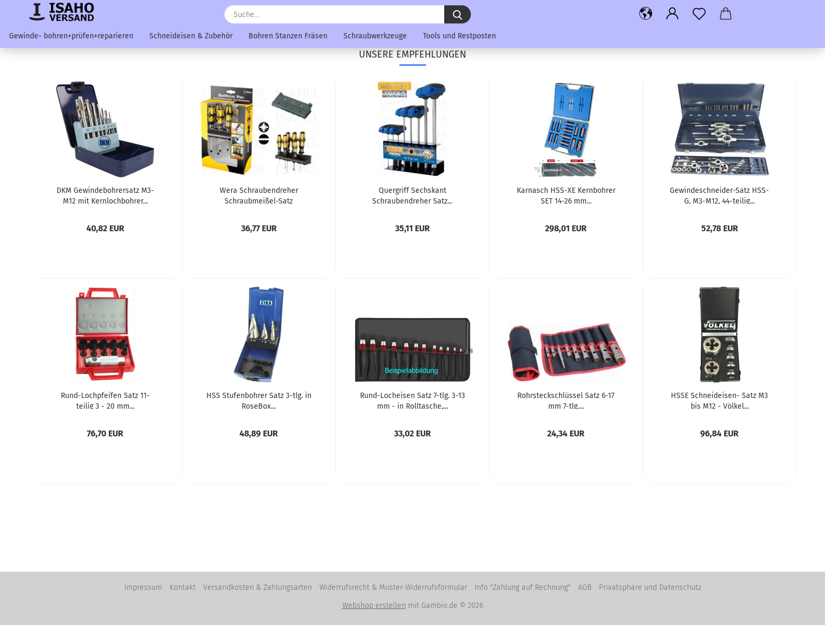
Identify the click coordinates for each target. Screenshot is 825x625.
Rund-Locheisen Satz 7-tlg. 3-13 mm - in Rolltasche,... (412, 400)
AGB (584, 587)
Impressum (143, 587)
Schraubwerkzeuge (375, 35)
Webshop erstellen (374, 605)
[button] (645, 13)
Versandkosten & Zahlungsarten (257, 587)
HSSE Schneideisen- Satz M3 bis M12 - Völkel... (719, 400)
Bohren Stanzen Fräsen (288, 35)
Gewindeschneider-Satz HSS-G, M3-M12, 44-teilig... (719, 195)
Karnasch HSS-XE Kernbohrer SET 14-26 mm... (566, 195)
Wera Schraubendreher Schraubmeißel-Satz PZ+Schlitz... (259, 195)
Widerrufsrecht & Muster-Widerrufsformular (393, 587)
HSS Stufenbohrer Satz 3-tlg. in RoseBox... (258, 400)
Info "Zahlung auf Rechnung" (523, 587)
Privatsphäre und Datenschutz (650, 587)
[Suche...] (457, 14)
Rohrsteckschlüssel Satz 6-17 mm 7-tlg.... (565, 400)
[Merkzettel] (699, 13)
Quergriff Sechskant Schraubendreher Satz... (412, 195)
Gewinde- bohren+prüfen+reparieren (71, 35)
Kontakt (183, 587)
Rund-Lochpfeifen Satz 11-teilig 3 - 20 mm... (105, 400)
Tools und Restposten (459, 35)
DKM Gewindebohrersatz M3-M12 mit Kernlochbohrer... (105, 195)
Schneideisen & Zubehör (191, 35)
